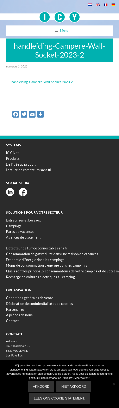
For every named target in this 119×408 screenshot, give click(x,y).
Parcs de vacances (20, 231)
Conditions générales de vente (29, 298)
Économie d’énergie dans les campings (35, 260)
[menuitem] (90, 4)
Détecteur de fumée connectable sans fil (37, 248)
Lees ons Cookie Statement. (59, 398)
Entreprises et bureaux (23, 220)
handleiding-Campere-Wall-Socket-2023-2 (42, 82)
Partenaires (15, 309)
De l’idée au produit (21, 164)
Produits (13, 158)
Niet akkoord (73, 386)
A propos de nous (19, 315)
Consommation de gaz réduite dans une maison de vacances (52, 254)
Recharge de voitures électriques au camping (40, 277)
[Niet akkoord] (114, 384)
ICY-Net (12, 152)
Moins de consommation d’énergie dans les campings (46, 265)
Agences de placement (23, 237)
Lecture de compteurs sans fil (28, 170)
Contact (12, 321)
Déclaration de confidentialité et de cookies (39, 303)
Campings (13, 226)
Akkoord (41, 386)
